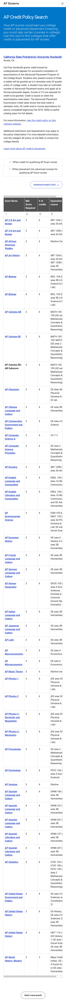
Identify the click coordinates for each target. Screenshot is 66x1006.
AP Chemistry (12, 389)
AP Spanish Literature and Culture (12, 837)
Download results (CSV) (46, 184)
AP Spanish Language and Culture (12, 795)
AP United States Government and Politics (14, 897)
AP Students (11, 3)
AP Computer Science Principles (12, 449)
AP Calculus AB (13, 311)
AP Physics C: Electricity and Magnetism (12, 717)
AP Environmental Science (12, 516)
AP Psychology (13, 770)
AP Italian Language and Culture (12, 615)
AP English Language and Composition (12, 481)
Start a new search (33, 995)
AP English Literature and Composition (12, 495)
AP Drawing (11, 467)
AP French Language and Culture (12, 559)
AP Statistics (11, 862)
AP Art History (12, 255)
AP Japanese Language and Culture (12, 629)
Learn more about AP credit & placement (24, 148)
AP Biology (10, 276)
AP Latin (9, 639)
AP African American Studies (10, 245)
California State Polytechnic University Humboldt (33, 57)
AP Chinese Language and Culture (12, 411)
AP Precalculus (13, 749)
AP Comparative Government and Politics (13, 425)
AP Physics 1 (12, 678)
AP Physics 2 (12, 696)
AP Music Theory (14, 671)
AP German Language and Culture (12, 573)
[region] (33, 586)
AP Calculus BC (13, 336)
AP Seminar (11, 784)
